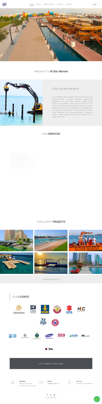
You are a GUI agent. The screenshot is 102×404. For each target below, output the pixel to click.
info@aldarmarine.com (53, 383)
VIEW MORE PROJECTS (51, 279)
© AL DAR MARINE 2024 (51, 397)
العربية (94, 4)
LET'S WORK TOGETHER (51, 364)
